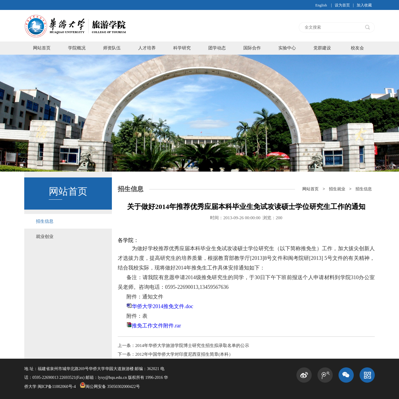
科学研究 (182, 48)
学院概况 (77, 48)
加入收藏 (364, 5)
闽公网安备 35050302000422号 (110, 386)
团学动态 (217, 48)
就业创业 (44, 236)
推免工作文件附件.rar (156, 326)
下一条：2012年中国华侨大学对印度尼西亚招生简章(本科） (175, 354)
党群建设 (322, 48)
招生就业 (337, 189)
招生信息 (44, 221)
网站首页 (42, 48)
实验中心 (287, 48)
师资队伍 (112, 48)
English (321, 5)
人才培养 (147, 48)
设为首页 (342, 5)
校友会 (357, 48)
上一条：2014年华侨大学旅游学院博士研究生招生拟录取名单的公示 (183, 345)
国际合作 (252, 48)
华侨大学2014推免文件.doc (162, 306)
